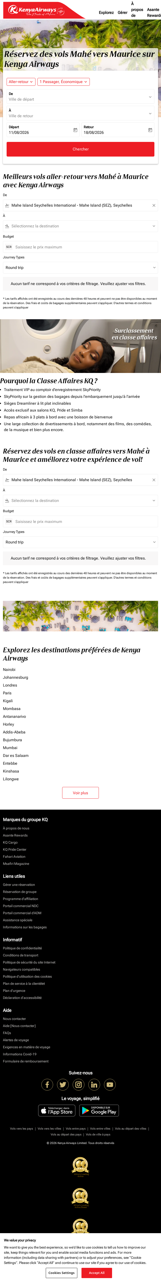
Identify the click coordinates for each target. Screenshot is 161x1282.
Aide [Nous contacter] (19, 1026)
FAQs (7, 1033)
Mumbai (10, 747)
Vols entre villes (100, 1128)
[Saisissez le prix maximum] (84, 247)
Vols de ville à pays (98, 1134)
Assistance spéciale (17, 920)
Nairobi (9, 669)
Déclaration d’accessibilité (22, 998)
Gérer (122, 12)
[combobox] (81, 205)
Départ (14, 127)
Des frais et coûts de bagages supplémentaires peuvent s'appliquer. (70, 303)
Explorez (106, 12)
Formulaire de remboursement (25, 1061)
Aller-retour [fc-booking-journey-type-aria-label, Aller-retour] (18, 81)
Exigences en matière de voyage (26, 1047)
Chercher (81, 149)
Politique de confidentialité (22, 948)
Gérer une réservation (19, 885)
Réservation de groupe (19, 892)
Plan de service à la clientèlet (24, 983)
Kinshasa (11, 771)
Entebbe (10, 763)
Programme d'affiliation (20, 899)
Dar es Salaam (16, 755)
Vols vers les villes (49, 1128)
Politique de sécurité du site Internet (29, 962)
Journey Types (13, 257)
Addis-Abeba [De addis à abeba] (14, 732)
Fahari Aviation (14, 856)
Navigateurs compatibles (21, 969)
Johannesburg (15, 677)
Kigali (8, 701)
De (11, 94)
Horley (8, 724)
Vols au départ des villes (130, 1128)
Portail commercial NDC (20, 906)
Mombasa (12, 708)
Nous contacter (14, 1019)
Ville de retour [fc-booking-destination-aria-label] (21, 116)
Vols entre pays (76, 1128)
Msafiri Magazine (16, 864)
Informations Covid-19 (19, 1054)
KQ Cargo (10, 842)
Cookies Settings (61, 1273)
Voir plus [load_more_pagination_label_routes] (80, 793)
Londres (10, 685)
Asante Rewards (15, 835)
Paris (7, 693)
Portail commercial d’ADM (22, 913)
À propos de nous (137, 12)
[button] (63, 82)
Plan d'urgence (14, 991)
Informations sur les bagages (25, 927)
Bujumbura (12, 740)
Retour (89, 127)
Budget (8, 236)
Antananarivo (14, 716)
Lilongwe (11, 779)
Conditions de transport (20, 955)
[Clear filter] (154, 205)
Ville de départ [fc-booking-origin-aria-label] (21, 99)
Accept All (97, 1273)
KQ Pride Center (14, 849)
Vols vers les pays (21, 1128)
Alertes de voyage (16, 1040)
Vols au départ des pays (66, 1134)
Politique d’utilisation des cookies (27, 976)
